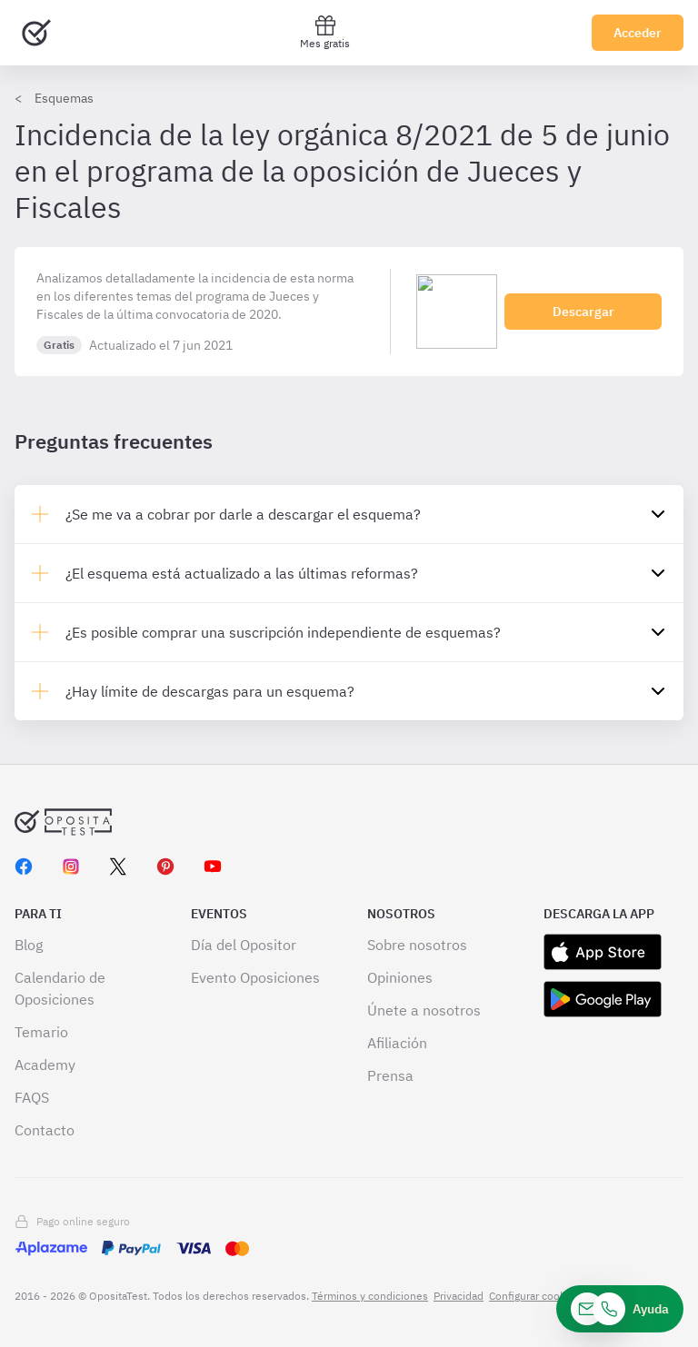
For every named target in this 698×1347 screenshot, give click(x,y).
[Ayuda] (619, 1308)
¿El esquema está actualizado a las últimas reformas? (241, 573)
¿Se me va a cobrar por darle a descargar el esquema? (243, 514)
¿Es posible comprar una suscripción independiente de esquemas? (283, 632)
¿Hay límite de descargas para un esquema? (209, 691)
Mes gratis (325, 32)
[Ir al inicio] (36, 32)
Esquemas (64, 98)
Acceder (637, 33)
